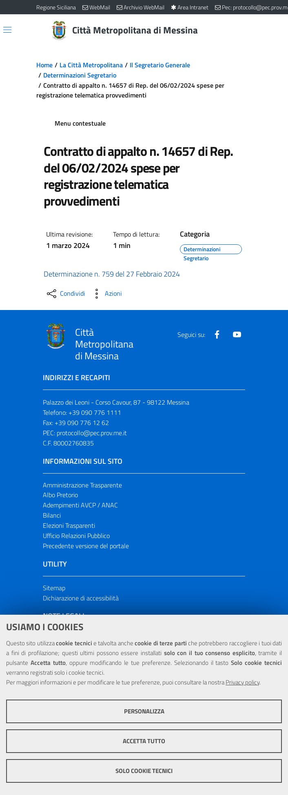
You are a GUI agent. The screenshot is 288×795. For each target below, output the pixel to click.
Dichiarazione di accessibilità (81, 598)
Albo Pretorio (60, 495)
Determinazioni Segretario (79, 75)
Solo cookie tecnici (144, 770)
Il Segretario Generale (160, 65)
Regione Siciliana (56, 7)
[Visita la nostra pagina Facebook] (217, 334)
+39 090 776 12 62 (82, 422)
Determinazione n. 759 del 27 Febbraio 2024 (112, 273)
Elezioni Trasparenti (69, 525)
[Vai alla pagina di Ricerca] (247, 30)
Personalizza (144, 711)
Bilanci (52, 515)
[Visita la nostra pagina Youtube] (237, 334)
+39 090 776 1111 (95, 412)
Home (44, 65)
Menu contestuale (80, 123)
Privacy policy (242, 682)
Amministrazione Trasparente (82, 485)
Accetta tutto (144, 741)
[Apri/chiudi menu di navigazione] (7, 30)
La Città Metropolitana (91, 65)
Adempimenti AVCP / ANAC (80, 505)
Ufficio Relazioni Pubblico (76, 535)
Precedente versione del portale (86, 546)
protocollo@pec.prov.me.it (92, 433)
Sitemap (54, 588)
